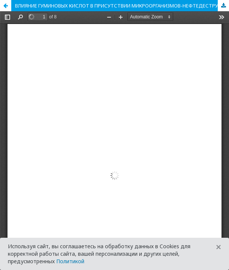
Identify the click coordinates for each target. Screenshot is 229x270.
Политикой (70, 261)
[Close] (218, 247)
